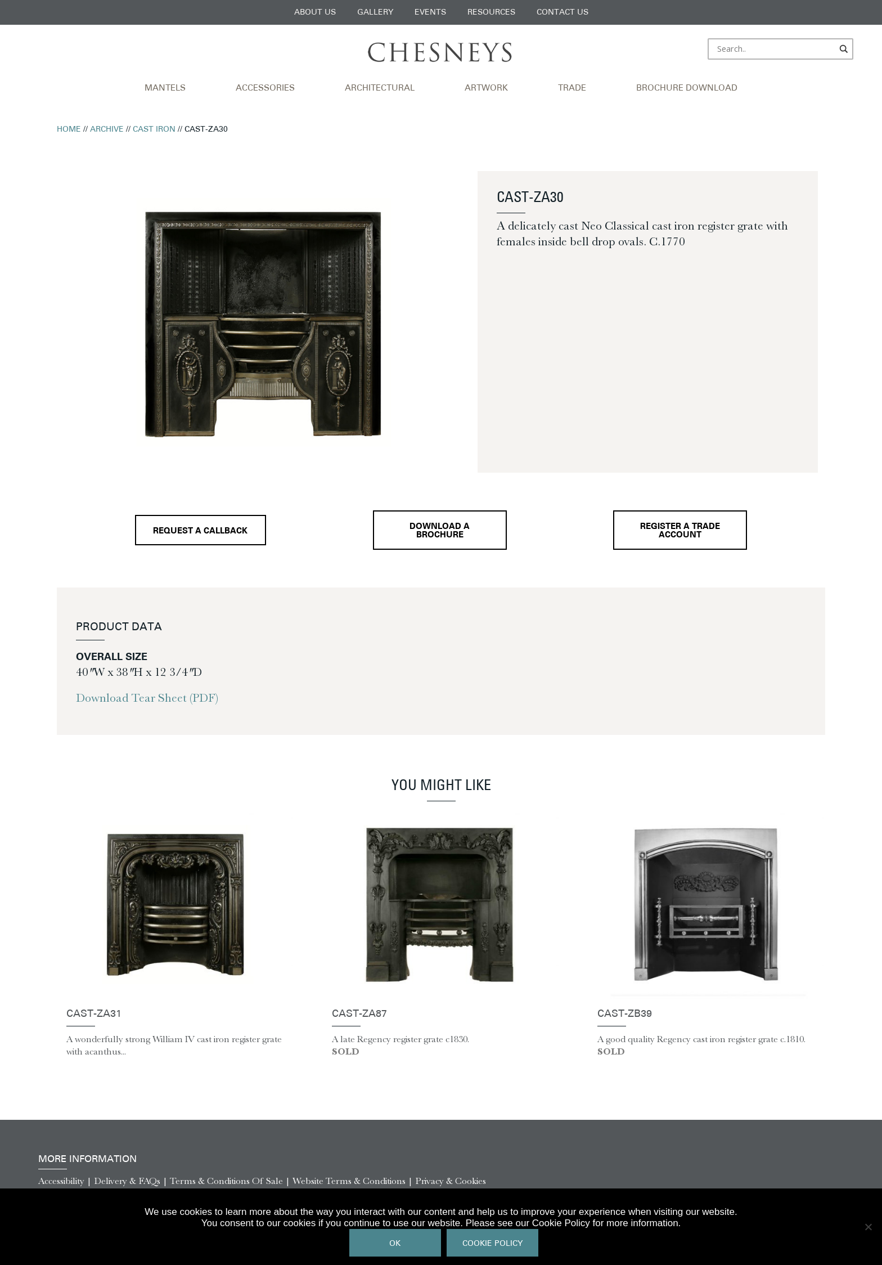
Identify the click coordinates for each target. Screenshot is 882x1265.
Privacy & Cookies (450, 1181)
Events (430, 12)
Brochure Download (686, 88)
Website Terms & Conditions (349, 1181)
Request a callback (200, 531)
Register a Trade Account (680, 531)
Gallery (375, 12)
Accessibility (61, 1181)
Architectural (380, 88)
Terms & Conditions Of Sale (226, 1181)
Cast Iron (154, 129)
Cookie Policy (492, 1244)
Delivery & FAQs (127, 1181)
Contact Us (562, 12)
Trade (572, 88)
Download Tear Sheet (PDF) (147, 698)
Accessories (265, 88)
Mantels (165, 88)
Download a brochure (440, 531)
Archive (107, 129)
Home (69, 129)
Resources (491, 12)
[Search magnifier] (844, 49)
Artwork (486, 88)
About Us (315, 12)
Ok (394, 1244)
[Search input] (775, 49)
